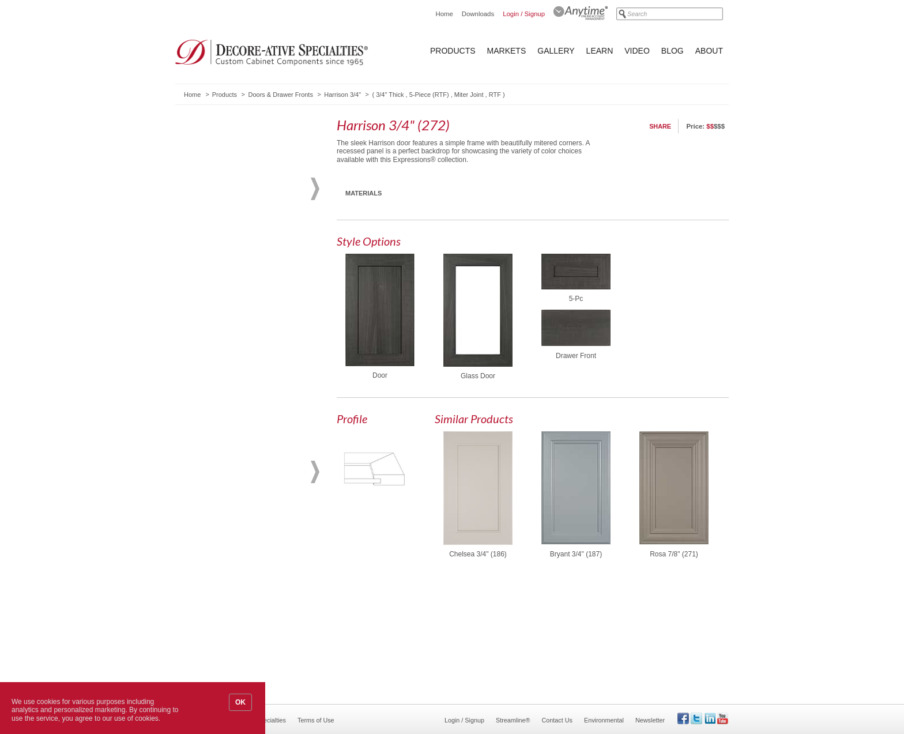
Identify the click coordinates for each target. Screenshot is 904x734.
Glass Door (478, 376)
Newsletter (650, 720)
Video (637, 50)
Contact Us (557, 720)
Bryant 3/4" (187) (576, 554)
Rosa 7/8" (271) (674, 554)
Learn (599, 50)
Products (453, 50)
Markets (506, 50)
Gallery (555, 50)
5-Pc (576, 299)
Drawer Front (576, 356)
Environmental (604, 720)
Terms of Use (315, 720)
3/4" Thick (390, 94)
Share (660, 126)
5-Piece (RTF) (429, 94)
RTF (495, 94)
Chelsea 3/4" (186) (478, 554)
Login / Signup (524, 13)
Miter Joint (469, 94)
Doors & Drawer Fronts (280, 94)
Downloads (478, 13)
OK (240, 702)
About (709, 50)
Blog (672, 50)
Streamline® (513, 720)
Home (444, 13)
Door (379, 375)
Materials (363, 193)
